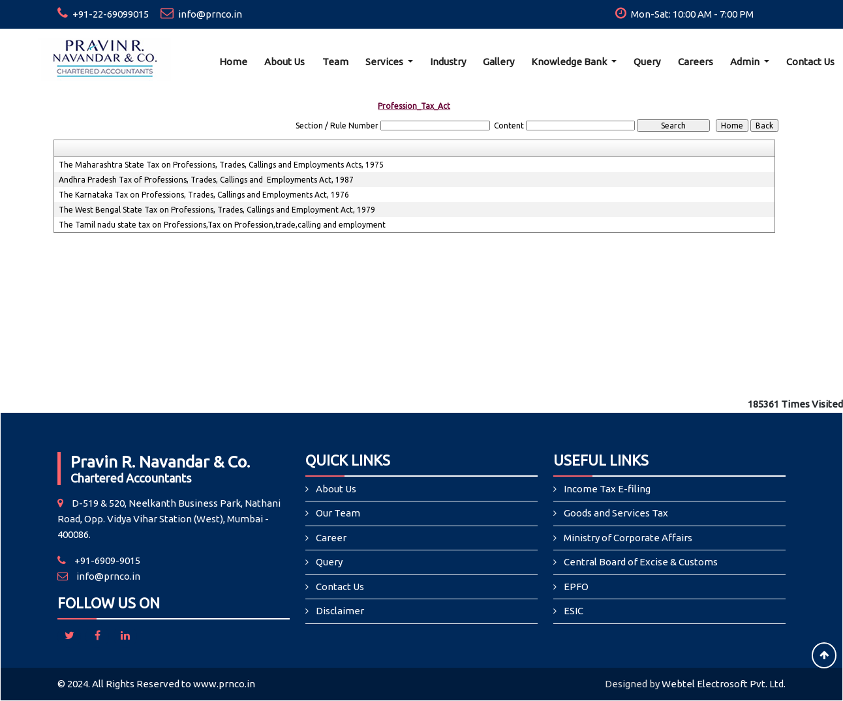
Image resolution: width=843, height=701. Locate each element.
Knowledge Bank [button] (570, 61)
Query (647, 61)
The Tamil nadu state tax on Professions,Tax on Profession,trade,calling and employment (222, 224)
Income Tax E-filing (607, 488)
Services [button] (385, 61)
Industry (448, 61)
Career (331, 537)
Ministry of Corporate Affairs (628, 537)
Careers (695, 61)
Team (335, 61)
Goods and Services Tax (616, 512)
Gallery (498, 61)
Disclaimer (340, 610)
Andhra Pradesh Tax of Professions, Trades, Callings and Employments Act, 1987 (206, 179)
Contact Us (340, 586)
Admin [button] (745, 61)
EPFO (576, 586)
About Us (284, 61)
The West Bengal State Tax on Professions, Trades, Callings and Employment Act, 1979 (217, 209)
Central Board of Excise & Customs (641, 561)
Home (233, 61)
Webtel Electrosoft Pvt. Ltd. (724, 683)
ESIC (573, 610)
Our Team (338, 512)
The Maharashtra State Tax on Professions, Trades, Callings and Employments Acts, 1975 (221, 164)
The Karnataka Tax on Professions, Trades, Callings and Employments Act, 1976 (204, 194)
